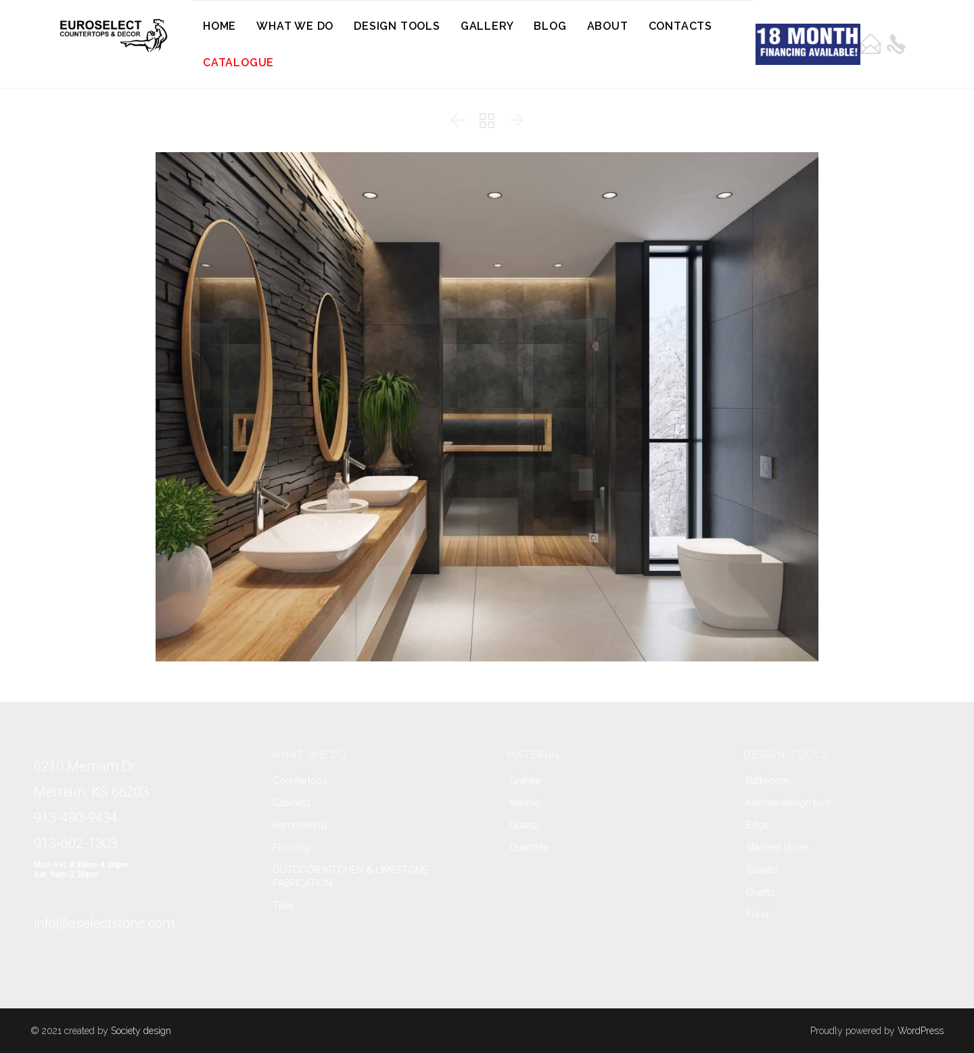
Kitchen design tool (788, 802)
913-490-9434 (76, 818)
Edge (757, 825)
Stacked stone (777, 847)
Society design (141, 1030)
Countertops (300, 780)
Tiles (283, 905)
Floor (758, 914)
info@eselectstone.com (104, 923)
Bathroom (767, 780)
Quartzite (529, 847)
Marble (524, 802)
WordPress (921, 1030)
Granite (524, 780)
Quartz (523, 825)
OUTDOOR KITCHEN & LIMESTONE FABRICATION (350, 876)
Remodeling (300, 825)
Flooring (291, 847)
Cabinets (291, 802)
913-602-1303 (76, 843)
